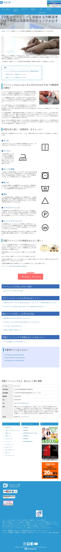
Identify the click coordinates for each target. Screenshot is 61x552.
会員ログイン (53, 1)
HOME (3, 31)
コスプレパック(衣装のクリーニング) (48, 524)
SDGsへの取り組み (53, 532)
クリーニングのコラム (41, 532)
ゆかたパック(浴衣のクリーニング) (11, 524)
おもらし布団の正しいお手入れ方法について (15, 341)
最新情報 (26, 427)
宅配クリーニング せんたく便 (31, 547)
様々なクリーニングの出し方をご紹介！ (14, 291)
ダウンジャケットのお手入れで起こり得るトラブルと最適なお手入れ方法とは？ (24, 306)
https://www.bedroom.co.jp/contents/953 (14, 360)
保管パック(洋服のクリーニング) (10, 522)
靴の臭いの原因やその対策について (13, 330)
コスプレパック (9, 444)
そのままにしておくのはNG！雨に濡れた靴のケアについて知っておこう (22, 322)
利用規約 (26, 436)
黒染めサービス (31, 528)
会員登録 (54, 3)
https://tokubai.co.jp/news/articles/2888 (14, 355)
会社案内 (49, 9)
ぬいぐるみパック (9, 450)
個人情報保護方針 (28, 441)
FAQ (41, 9)
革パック (7, 452)
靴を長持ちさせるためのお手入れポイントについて (17, 318)
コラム (8, 31)
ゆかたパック (8, 447)
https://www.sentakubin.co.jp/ (21, 403)
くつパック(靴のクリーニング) (29, 524)
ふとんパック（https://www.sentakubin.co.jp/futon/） (15, 266)
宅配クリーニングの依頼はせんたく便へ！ (16, 77)
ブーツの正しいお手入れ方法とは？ (13, 326)
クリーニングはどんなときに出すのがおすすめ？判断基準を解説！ (22, 71)
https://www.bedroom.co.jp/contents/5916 (14, 357)
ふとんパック (8, 438)
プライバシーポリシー (42, 530)
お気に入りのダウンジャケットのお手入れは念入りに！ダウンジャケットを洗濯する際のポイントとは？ (30, 302)
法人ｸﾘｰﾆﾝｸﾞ (24, 9)
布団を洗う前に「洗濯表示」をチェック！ (16, 74)
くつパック (8, 441)
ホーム (4, 520)
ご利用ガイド (33, 10)
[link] (31, 538)
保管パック (8, 436)
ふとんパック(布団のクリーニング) (47, 522)
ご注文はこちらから (30, 276)
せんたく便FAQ (41, 520)
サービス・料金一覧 (16, 10)
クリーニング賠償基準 (8, 532)
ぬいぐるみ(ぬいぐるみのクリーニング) (12, 526)
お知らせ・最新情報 (7, 530)
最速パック (8, 433)
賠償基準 (26, 438)
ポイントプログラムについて (12, 430)
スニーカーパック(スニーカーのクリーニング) (13, 528)
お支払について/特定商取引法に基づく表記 (25, 530)
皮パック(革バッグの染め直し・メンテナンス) (35, 526)
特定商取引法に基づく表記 (30, 433)
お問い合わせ (42, 12)
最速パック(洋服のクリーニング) (28, 522)
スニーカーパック (9, 455)
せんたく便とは (6, 9)
